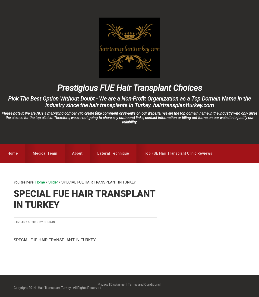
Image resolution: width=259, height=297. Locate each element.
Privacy (103, 284)
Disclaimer (118, 284)
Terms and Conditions (144, 284)
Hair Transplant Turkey (54, 288)
